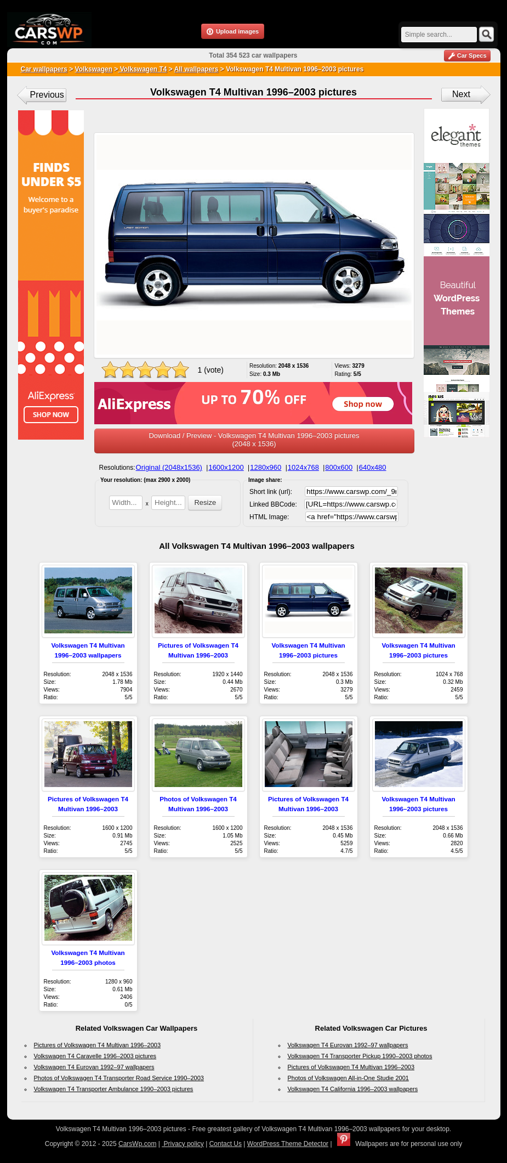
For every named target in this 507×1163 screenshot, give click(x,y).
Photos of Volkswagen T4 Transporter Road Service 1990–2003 (119, 1078)
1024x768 (303, 467)
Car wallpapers (44, 69)
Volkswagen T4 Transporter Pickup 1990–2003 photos (360, 1056)
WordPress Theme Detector (287, 1144)
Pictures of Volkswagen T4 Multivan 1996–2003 (97, 1045)
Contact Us (225, 1144)
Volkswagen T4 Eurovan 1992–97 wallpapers (94, 1067)
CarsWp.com (137, 1144)
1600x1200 (225, 467)
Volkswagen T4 (142, 69)
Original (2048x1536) (169, 467)
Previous (47, 94)
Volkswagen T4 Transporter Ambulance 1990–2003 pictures (113, 1089)
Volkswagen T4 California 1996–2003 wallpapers (353, 1089)
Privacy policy (183, 1144)
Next (461, 94)
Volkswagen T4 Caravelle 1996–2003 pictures (95, 1056)
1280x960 (265, 467)
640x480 (372, 467)
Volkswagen (93, 69)
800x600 (338, 467)
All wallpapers (196, 69)
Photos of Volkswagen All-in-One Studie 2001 (348, 1078)
